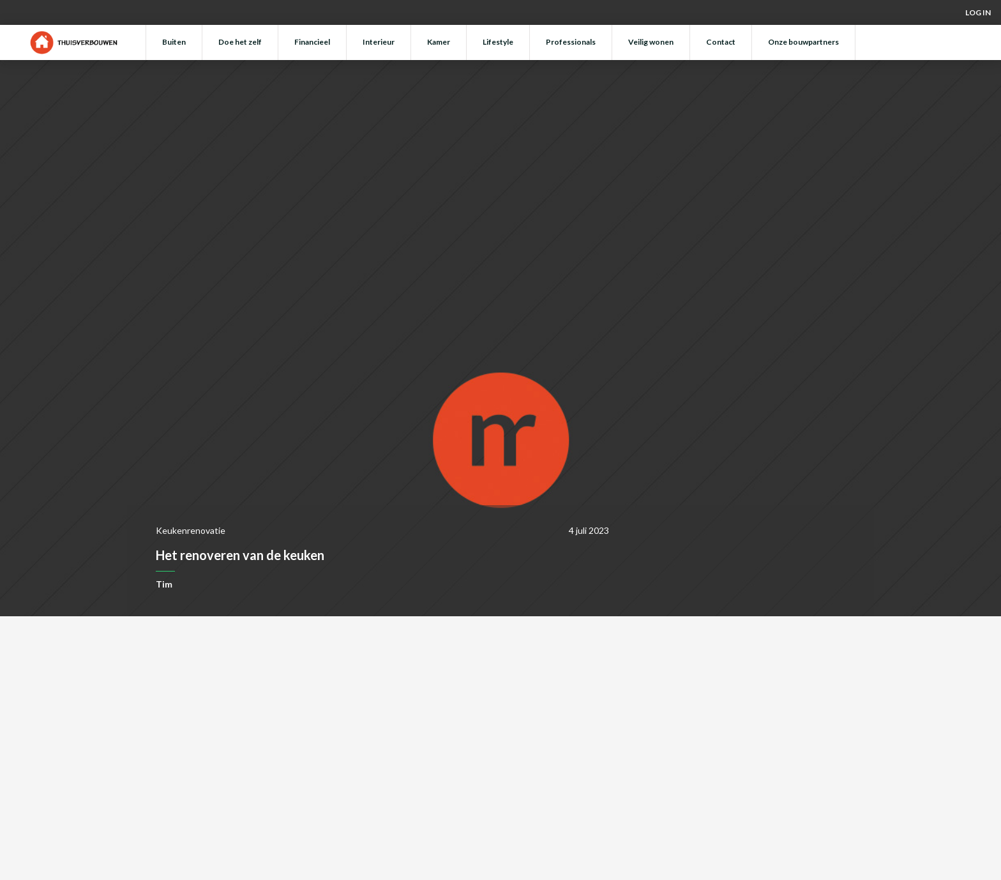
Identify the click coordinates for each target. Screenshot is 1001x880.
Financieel (312, 42)
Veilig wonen (651, 42)
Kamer (438, 42)
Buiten (174, 42)
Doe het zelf (240, 42)
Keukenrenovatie (190, 530)
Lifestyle (498, 42)
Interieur (379, 42)
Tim (164, 584)
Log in (978, 12)
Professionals (571, 42)
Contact (720, 42)
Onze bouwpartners (803, 42)
